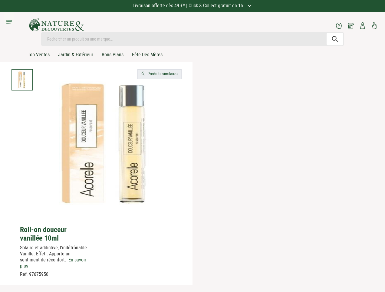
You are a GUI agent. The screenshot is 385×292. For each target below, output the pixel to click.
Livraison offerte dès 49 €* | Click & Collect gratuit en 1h (188, 5)
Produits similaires (162, 73)
